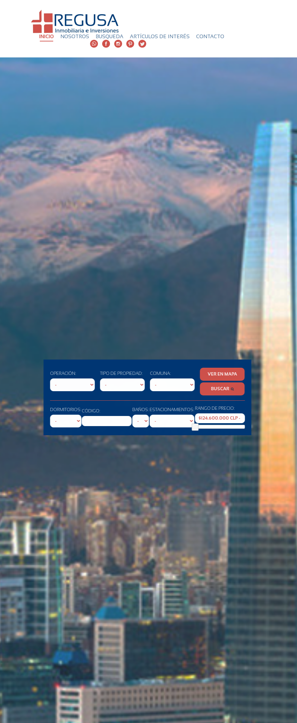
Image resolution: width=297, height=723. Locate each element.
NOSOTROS (74, 36)
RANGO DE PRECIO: (196, 408)
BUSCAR (204, 388)
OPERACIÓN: (45, 373)
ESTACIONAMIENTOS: (153, 409)
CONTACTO (210, 36)
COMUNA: (142, 373)
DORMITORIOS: (47, 409)
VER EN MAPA (204, 374)
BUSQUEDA (109, 36)
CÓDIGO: (73, 410)
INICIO (46, 36)
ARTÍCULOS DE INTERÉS (160, 36)
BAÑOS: (122, 409)
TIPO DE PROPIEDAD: (103, 373)
